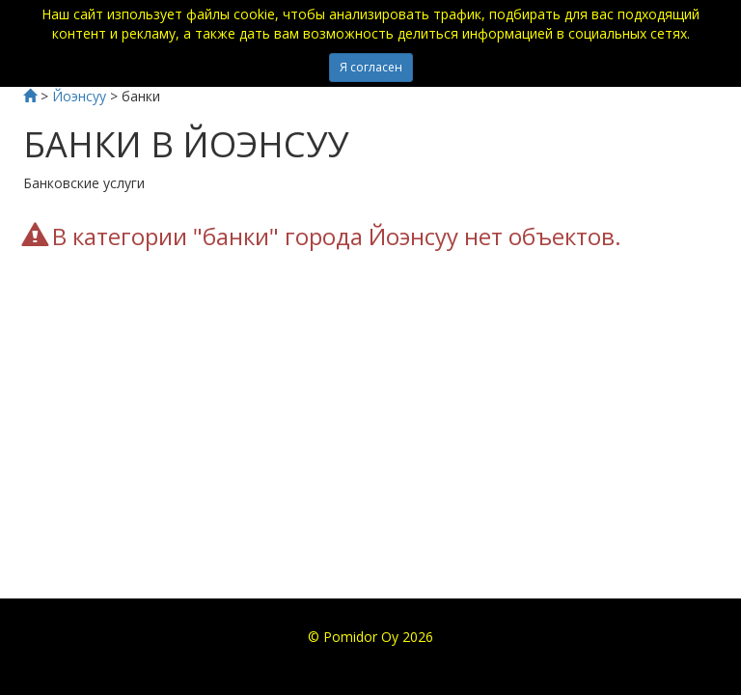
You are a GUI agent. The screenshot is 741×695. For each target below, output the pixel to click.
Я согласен (371, 67)
